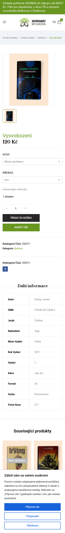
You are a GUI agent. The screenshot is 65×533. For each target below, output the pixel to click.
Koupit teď (21, 227)
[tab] (32, 286)
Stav (6, 154)
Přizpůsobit (32, 516)
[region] (32, 501)
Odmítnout (32, 525)
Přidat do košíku (21, 217)
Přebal (8, 172)
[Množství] (16, 209)
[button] (59, 22)
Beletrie (42, 37)
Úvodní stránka (10, 37)
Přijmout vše (32, 507)
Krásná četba (27, 37)
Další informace (33, 286)
